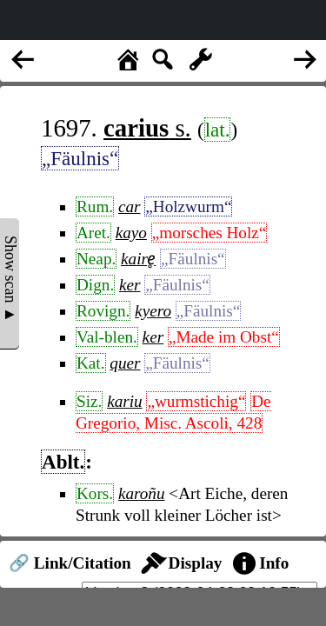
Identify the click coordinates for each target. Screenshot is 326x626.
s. (147, 128)
